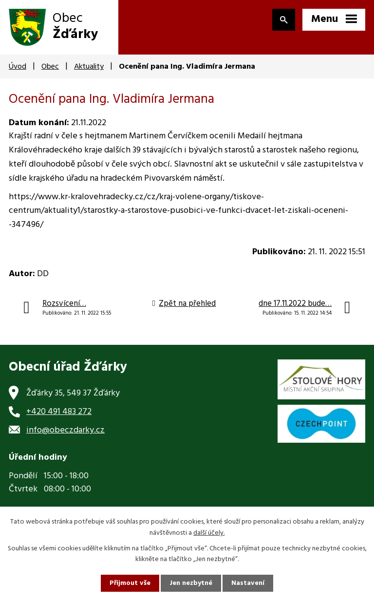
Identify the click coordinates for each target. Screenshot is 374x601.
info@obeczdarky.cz (65, 430)
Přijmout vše (130, 583)
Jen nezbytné (190, 583)
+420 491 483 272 (59, 412)
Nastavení (247, 583)
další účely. (208, 532)
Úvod (17, 66)
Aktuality (89, 66)
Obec (50, 66)
